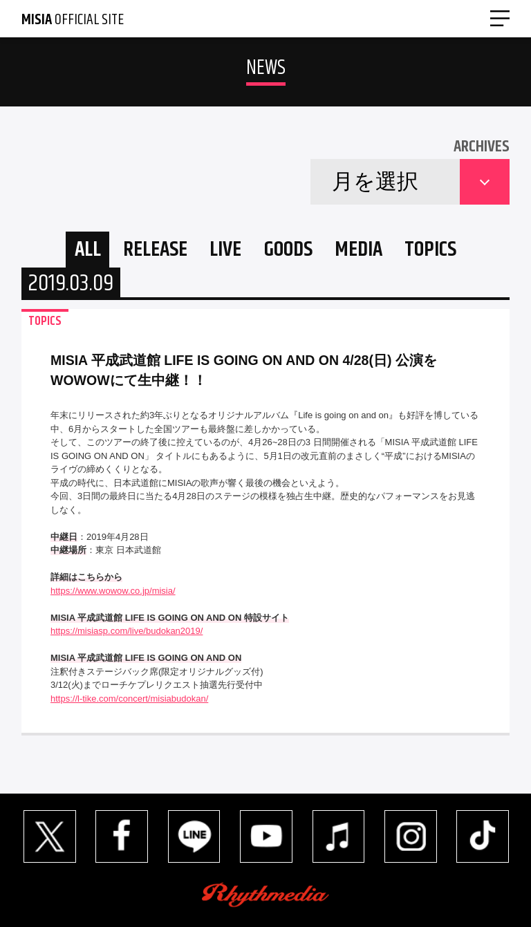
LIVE (225, 250)
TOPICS (430, 250)
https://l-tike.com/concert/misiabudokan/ (129, 698)
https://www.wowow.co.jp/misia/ (113, 591)
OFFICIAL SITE (72, 20)
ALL (88, 250)
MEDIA (358, 250)
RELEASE (155, 250)
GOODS (288, 250)
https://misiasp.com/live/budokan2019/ (126, 631)
